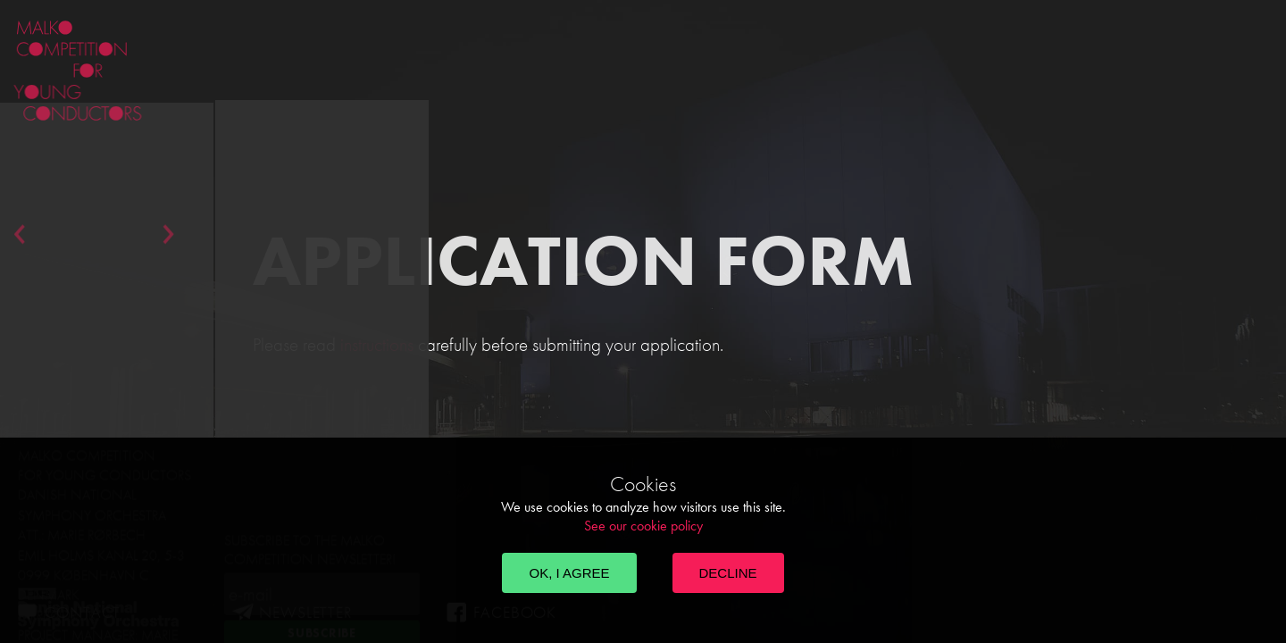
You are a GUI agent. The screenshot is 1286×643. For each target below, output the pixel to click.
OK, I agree (569, 572)
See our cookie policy (643, 525)
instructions (376, 344)
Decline (728, 572)
